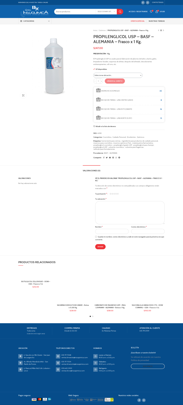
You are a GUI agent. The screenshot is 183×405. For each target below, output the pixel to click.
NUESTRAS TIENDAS (157, 21)
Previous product (158, 30)
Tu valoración (100, 199)
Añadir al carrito (114, 81)
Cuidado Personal (119, 137)
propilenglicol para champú (143, 145)
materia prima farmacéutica (142, 143)
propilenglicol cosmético (102, 145)
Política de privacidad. (140, 360)
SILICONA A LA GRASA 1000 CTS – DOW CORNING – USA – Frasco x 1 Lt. (147, 306)
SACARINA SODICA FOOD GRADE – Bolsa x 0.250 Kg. (73, 306)
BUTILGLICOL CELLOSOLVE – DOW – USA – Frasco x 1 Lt (35, 282)
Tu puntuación (101, 194)
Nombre (99, 227)
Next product (163, 30)
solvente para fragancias (134, 147)
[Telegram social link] (119, 157)
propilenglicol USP (100, 147)
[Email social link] (110, 157)
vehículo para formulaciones (104, 149)
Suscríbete (148, 366)
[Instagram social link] (147, 2)
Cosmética (107, 137)
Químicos (102, 30)
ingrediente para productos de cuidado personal (140, 141)
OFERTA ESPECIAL (138, 21)
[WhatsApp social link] (116, 157)
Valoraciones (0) (91, 170)
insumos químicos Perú (122, 143)
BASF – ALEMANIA (110, 153)
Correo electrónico (139, 227)
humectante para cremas (111, 141)
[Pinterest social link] (113, 157)
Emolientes (131, 137)
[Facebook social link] (143, 2)
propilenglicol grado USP (123, 145)
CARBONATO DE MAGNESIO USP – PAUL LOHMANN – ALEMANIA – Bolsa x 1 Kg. (110, 306)
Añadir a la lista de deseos (106, 126)
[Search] (88, 11)
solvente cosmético (116, 147)
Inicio (95, 30)
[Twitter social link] (106, 157)
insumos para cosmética (102, 143)
